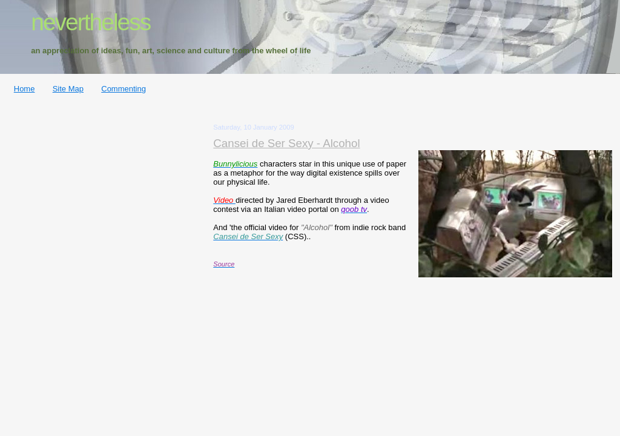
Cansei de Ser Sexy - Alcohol (286, 143)
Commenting (123, 88)
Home (24, 88)
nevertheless (90, 22)
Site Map (68, 88)
